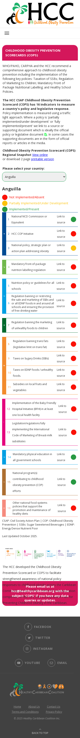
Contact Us (53, 706)
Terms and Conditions (25, 712)
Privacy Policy (54, 712)
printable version (42, 159)
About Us (34, 706)
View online (40, 155)
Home (17, 706)
